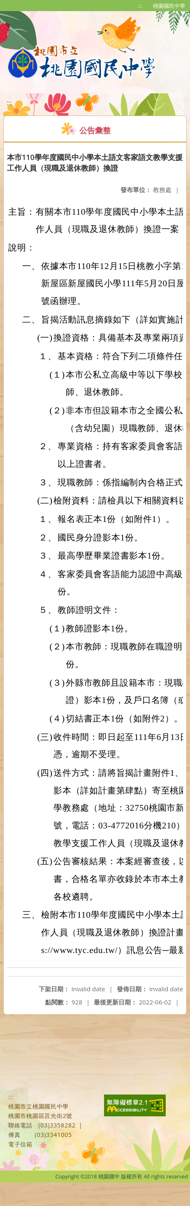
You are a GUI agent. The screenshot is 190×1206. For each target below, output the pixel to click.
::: (140, 5)
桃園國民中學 (169, 5)
